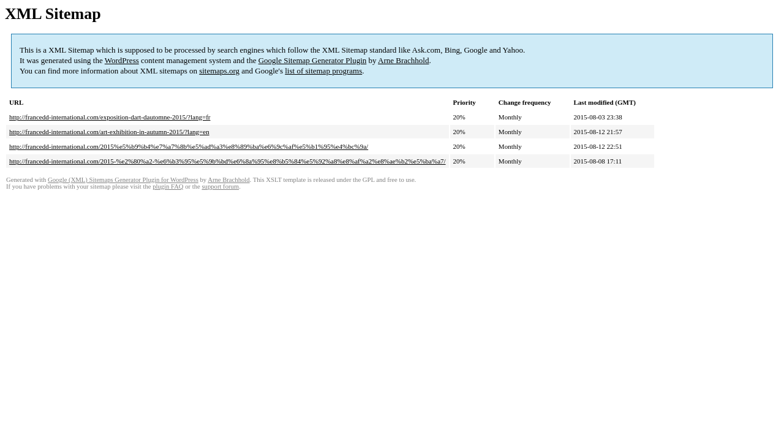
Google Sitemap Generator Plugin (312, 60)
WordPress (122, 60)
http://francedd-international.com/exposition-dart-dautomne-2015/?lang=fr (109, 117)
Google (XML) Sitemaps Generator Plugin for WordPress (123, 179)
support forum (220, 186)
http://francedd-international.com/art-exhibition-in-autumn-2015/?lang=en (109, 131)
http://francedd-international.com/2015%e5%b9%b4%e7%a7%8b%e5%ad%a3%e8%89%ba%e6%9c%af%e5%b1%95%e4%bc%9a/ (188, 146)
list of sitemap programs (323, 70)
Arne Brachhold (403, 60)
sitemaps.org (219, 70)
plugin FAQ (168, 186)
